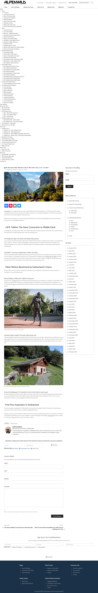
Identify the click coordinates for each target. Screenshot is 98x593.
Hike (3, 11)
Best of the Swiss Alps (9, 16)
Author (7, 423)
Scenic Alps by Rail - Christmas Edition (13, 59)
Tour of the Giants (8, 31)
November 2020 (73, 293)
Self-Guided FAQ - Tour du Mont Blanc (13, 121)
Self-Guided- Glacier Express (11, 63)
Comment (6, 486)
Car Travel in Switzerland (8, 144)
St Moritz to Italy (7, 43)
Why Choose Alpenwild (8, 156)
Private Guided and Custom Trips (12, 83)
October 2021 (73, 273)
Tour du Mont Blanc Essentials (9, 140)
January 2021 (72, 287)
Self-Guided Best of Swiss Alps (11, 73)
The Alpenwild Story (7, 158)
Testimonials (25, 581)
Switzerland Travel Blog (27, 570)
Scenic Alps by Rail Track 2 (10, 54)
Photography (74, 224)
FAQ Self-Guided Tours (8, 118)
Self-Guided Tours (6, 64)
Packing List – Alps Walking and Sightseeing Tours (16, 133)
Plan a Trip (2, 126)
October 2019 (73, 326)
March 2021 (72, 281)
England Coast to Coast (9, 45)
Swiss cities (74, 210)
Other (70, 236)
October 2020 (73, 295)
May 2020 (72, 307)
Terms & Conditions (77, 568)
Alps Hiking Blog (26, 568)
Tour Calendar (3, 104)
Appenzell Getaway (8, 94)
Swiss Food (34, 448)
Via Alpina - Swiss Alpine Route (11, 40)
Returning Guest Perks (27, 583)
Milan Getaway (7, 92)
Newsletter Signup (51, 2)
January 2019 (72, 332)
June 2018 (72, 340)
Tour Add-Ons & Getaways (9, 85)
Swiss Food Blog (26, 572)
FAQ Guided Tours (7, 111)
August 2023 (72, 262)
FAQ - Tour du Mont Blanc (10, 114)
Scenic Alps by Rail (8, 52)
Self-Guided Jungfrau (8, 71)
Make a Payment (6, 151)
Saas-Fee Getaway (8, 102)
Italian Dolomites (7, 19)
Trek (3, 28)
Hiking (72, 226)
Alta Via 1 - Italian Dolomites (10, 33)
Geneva (15, 280)
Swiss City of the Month (75, 204)
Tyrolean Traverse (8, 30)
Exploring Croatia (7, 23)
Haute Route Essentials (8, 139)
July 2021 (71, 279)
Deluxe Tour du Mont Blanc (10, 38)
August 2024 (72, 248)
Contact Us (3, 161)
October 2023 (73, 259)
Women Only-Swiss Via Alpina (11, 49)
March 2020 (72, 312)
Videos (49, 587)
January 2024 (72, 256)
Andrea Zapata (17, 427)
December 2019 (73, 321)
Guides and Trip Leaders (8, 159)
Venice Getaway (7, 88)
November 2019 (73, 324)
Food (72, 231)
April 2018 (72, 346)
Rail (72, 220)
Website (6, 478)
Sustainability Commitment (9, 154)
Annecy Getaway (7, 90)
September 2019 (73, 329)
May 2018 (72, 343)
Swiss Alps (74, 212)
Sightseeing (74, 222)
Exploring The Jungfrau (9, 18)
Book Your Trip (5, 149)
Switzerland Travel (24, 448)
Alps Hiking (14, 448)
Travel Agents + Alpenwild (8, 123)
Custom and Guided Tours (9, 81)
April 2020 (72, 309)
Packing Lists (6, 128)
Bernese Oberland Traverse (10, 42)
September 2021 (73, 276)
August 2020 (72, 301)
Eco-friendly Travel (52, 585)
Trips (1, 9)
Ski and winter (41, 547)
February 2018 (73, 352)
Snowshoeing (74, 229)
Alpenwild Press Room (52, 570)
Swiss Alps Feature (74, 201)
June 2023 (72, 267)
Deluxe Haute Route (8, 37)
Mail (5, 471)
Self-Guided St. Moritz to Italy (11, 66)
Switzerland (7, 211)
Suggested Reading (52, 581)
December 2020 (73, 290)
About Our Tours (4, 106)
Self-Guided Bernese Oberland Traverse (13, 76)
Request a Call (62, 2)
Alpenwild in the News (52, 568)
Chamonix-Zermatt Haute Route (11, 35)
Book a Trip (3, 147)
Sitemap (75, 574)
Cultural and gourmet (29, 547)
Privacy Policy (76, 572)
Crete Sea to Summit (8, 14)
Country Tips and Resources (76, 208)
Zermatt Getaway (8, 95)
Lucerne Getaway (8, 101)
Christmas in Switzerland (9, 57)
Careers (49, 572)
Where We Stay (6, 107)
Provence (6, 12)
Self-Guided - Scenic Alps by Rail (11, 61)
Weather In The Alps (7, 137)
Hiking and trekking (16, 547)
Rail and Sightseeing (7, 50)
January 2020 (72, 318)
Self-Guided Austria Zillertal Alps (11, 80)
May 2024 (72, 251)
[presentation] (15, 551)
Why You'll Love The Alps (8, 125)
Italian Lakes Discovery (9, 25)
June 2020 (72, 304)
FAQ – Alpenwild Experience (10, 113)
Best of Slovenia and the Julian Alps (12, 26)
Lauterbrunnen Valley (51, 256)
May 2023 (72, 270)
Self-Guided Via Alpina (9, 75)
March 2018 (72, 349)
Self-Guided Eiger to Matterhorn (11, 78)
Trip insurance (76, 570)
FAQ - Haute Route (8, 116)
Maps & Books (6, 145)
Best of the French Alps (9, 21)
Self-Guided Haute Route (10, 68)
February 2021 (73, 284)
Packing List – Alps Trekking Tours (12, 130)
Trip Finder (40, 2)
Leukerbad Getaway (8, 97)
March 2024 (72, 253)
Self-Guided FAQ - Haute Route (11, 120)
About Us (2, 152)
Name (6, 463)
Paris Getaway (7, 87)
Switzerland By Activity (75, 217)
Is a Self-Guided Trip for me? (9, 142)
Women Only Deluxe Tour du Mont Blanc (13, 47)
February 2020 (73, 315)
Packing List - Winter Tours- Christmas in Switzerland (17, 135)
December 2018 (73, 335)
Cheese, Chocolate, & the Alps (11, 56)
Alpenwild (31, 428)
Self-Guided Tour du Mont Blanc (11, 69)
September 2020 (73, 298)
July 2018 (71, 338)
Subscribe (54, 445)
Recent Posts (13, 423)
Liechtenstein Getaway (9, 99)
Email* (80, 181)
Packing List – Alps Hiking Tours (11, 132)
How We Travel (6, 109)
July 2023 (71, 265)
